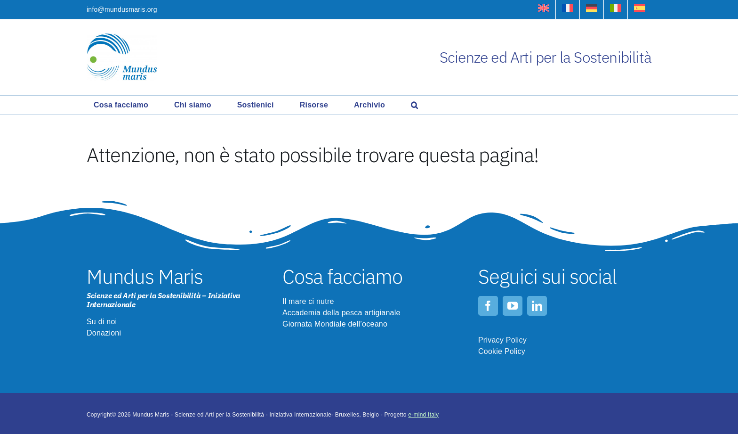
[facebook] (488, 306)
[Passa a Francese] (567, 9)
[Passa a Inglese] (543, 9)
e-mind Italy (423, 414)
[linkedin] (537, 306)
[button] (414, 105)
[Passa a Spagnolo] (639, 9)
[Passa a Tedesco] (591, 9)
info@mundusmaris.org (122, 9)
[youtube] (512, 306)
